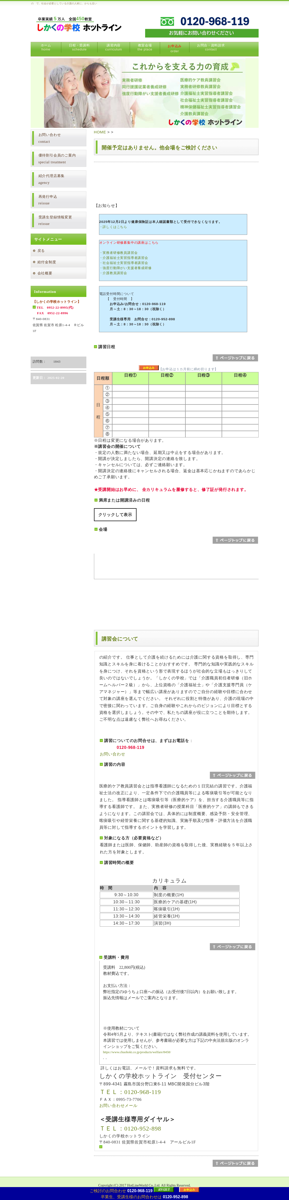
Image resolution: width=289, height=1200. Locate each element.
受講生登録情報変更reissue (55, 220)
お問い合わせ (112, 754)
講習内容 (113, 47)
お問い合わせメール (118, 1105)
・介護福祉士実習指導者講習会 (123, 258)
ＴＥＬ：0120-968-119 (130, 1092)
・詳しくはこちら (113, 227)
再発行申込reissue (47, 200)
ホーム (46, 47)
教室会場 (145, 47)
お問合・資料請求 (211, 47)
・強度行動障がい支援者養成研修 (125, 268)
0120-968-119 (139, 1191)
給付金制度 (46, 262)
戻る (41, 251)
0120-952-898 (175, 1197)
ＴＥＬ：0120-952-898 (130, 1128)
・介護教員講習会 (113, 273)
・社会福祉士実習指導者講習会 (123, 263)
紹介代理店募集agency (51, 179)
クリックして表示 (115, 515)
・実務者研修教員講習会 (118, 253)
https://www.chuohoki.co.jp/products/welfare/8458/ (137, 1052)
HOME (100, 132)
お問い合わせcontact (49, 138)
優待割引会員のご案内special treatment (57, 158)
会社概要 (44, 273)
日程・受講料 (79, 47)
